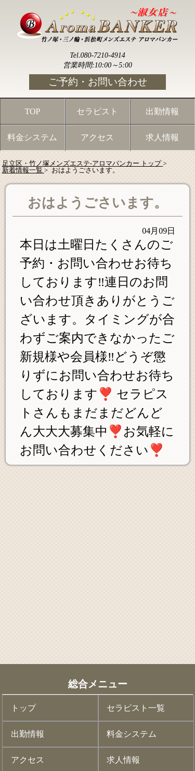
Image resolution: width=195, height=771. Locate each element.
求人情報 (162, 137)
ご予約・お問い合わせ (97, 81)
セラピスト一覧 (136, 708)
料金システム (32, 137)
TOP (33, 111)
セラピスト (97, 111)
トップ (23, 708)
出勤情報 (162, 111)
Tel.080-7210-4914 (97, 55)
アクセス (97, 137)
